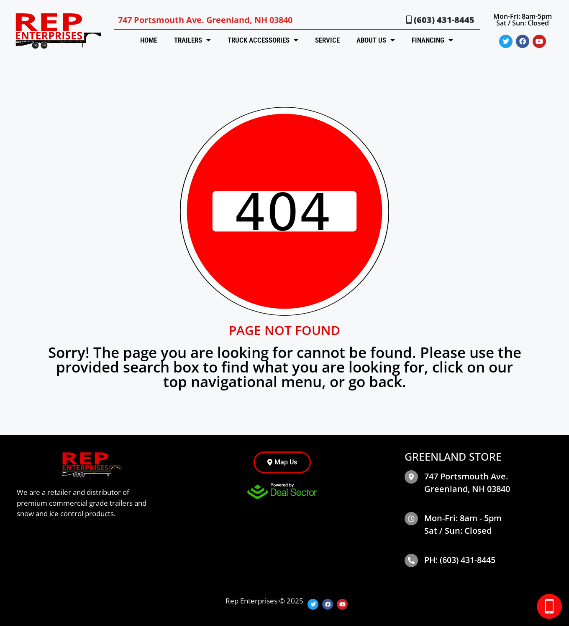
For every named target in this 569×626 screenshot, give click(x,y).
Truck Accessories (263, 40)
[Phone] (411, 560)
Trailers (192, 40)
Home (148, 40)
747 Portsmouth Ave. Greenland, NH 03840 (205, 19)
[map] (411, 477)
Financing (432, 40)
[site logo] (56, 30)
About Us (375, 40)
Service (327, 40)
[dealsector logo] (282, 491)
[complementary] (508, 580)
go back (375, 381)
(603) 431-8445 (440, 19)
